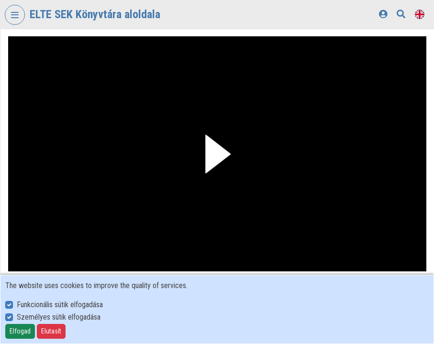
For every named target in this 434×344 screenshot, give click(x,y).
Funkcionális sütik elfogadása (60, 304)
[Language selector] (419, 14)
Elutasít (51, 331)
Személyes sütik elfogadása (58, 317)
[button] (217, 153)
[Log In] (383, 14)
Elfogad (20, 331)
